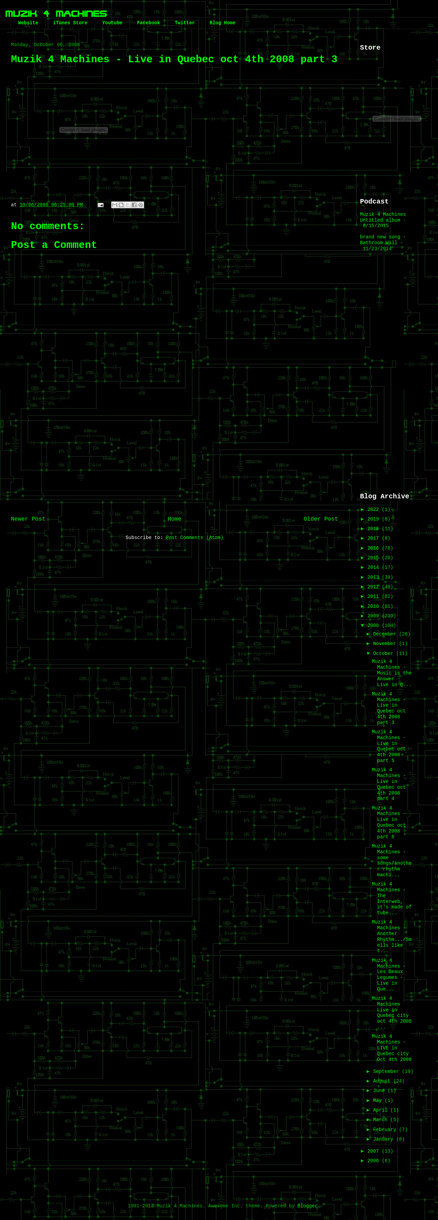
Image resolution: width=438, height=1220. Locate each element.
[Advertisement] (174, 454)
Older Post (321, 519)
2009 (375, 616)
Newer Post (28, 519)
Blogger (307, 1206)
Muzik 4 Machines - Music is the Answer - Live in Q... (392, 673)
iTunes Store (70, 23)
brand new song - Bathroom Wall (383, 240)
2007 (375, 1151)
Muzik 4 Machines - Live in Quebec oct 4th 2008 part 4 (389, 784)
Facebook (148, 23)
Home (174, 519)
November (386, 643)
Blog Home (222, 23)
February (386, 1129)
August (383, 1081)
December (386, 634)
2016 (375, 548)
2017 (375, 538)
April (381, 1110)
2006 (375, 1161)
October (384, 653)
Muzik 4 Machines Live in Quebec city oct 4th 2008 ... (392, 1013)
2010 (375, 606)
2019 (375, 519)
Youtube (112, 23)
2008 (375, 625)
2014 (375, 567)
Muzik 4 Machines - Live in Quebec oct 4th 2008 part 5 (389, 746)
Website (28, 23)
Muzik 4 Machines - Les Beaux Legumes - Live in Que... (389, 975)
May (379, 1100)
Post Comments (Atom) (194, 537)
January (384, 1139)
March (381, 1120)
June (380, 1090)
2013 (375, 577)
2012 (375, 587)
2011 (375, 596)
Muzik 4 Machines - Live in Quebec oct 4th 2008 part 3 (389, 708)
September (387, 1071)
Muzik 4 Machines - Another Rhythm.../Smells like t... (392, 936)
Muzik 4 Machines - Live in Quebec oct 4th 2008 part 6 (389, 822)
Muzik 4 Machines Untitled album (383, 217)
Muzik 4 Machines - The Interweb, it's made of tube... (392, 898)
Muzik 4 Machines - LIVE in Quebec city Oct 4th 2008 (392, 1048)
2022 (375, 509)
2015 (375, 558)
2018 (375, 529)
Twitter (185, 23)
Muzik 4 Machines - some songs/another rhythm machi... (392, 860)
